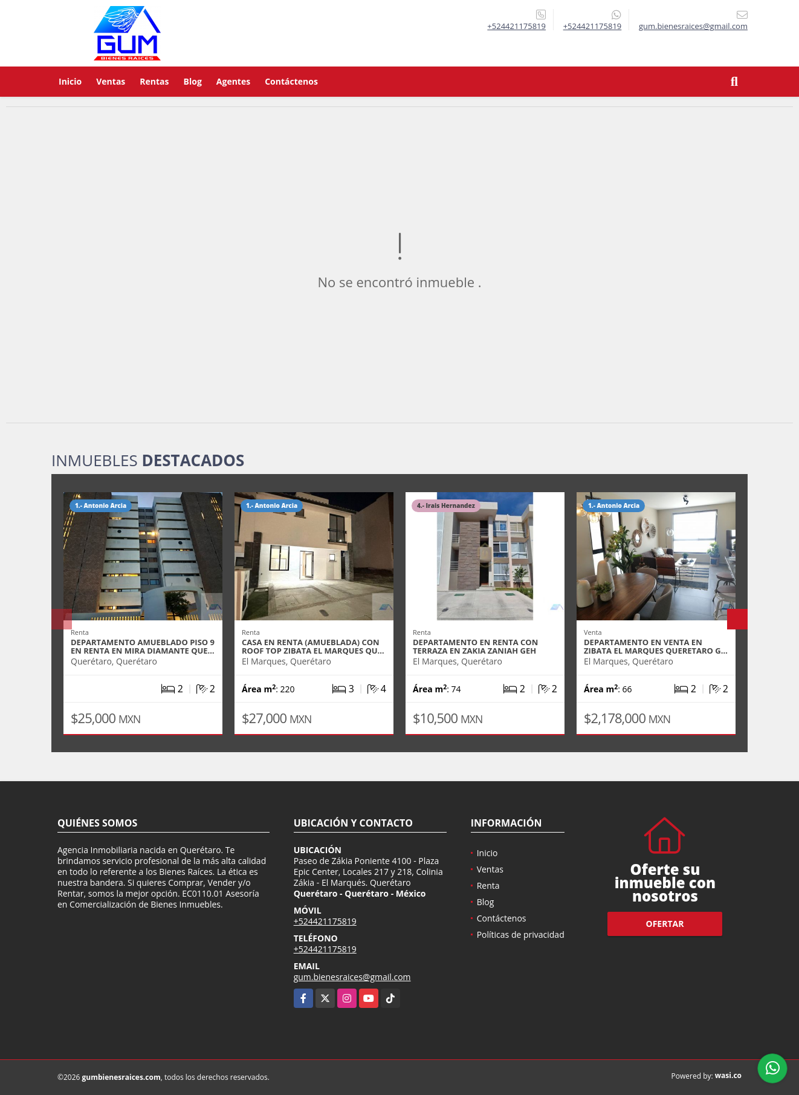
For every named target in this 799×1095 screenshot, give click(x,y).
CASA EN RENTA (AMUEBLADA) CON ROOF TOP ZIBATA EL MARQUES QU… (313, 646)
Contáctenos (291, 81)
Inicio (70, 81)
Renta (488, 885)
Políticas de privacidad (520, 934)
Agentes (233, 81)
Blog (193, 81)
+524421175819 (516, 26)
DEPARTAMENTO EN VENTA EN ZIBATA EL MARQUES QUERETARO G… (656, 646)
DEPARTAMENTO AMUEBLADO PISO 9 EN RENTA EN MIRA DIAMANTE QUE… (143, 646)
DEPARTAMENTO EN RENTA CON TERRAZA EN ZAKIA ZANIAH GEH (475, 646)
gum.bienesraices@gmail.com (352, 977)
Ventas (110, 81)
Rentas (154, 81)
